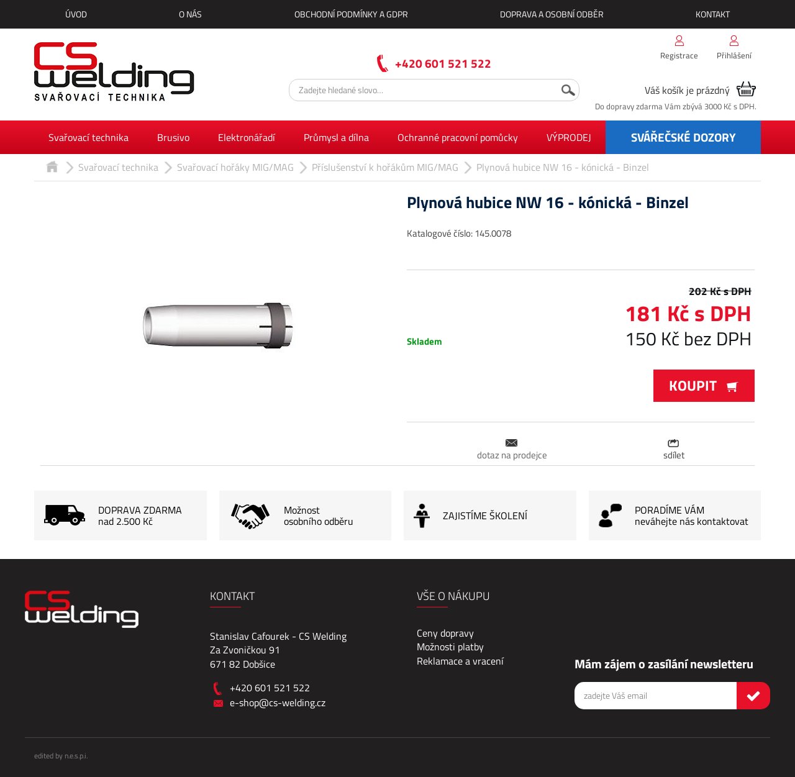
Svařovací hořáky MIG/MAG (235, 167)
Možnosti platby (450, 646)
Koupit (704, 385)
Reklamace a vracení (460, 660)
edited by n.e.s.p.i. (61, 755)
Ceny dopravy (445, 632)
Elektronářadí (246, 137)
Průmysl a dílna (336, 137)
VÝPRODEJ (569, 137)
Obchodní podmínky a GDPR (351, 13)
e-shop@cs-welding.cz (277, 702)
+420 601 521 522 (443, 63)
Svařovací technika (88, 137)
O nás (190, 13)
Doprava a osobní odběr (552, 13)
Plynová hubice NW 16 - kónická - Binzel (562, 167)
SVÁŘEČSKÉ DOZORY (683, 137)
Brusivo (173, 137)
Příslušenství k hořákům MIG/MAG (385, 167)
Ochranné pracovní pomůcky (458, 137)
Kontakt (713, 13)
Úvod (76, 13)
